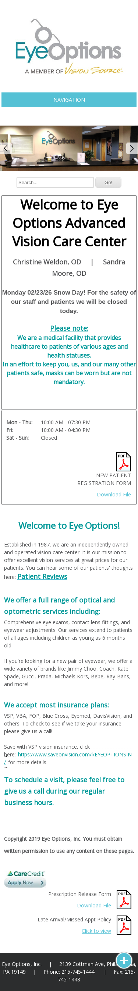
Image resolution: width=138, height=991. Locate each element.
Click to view (96, 930)
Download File (114, 494)
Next (132, 148)
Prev (6, 148)
